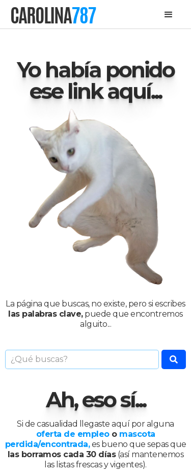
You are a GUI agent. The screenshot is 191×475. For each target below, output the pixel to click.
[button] (168, 15)
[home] (53, 15)
